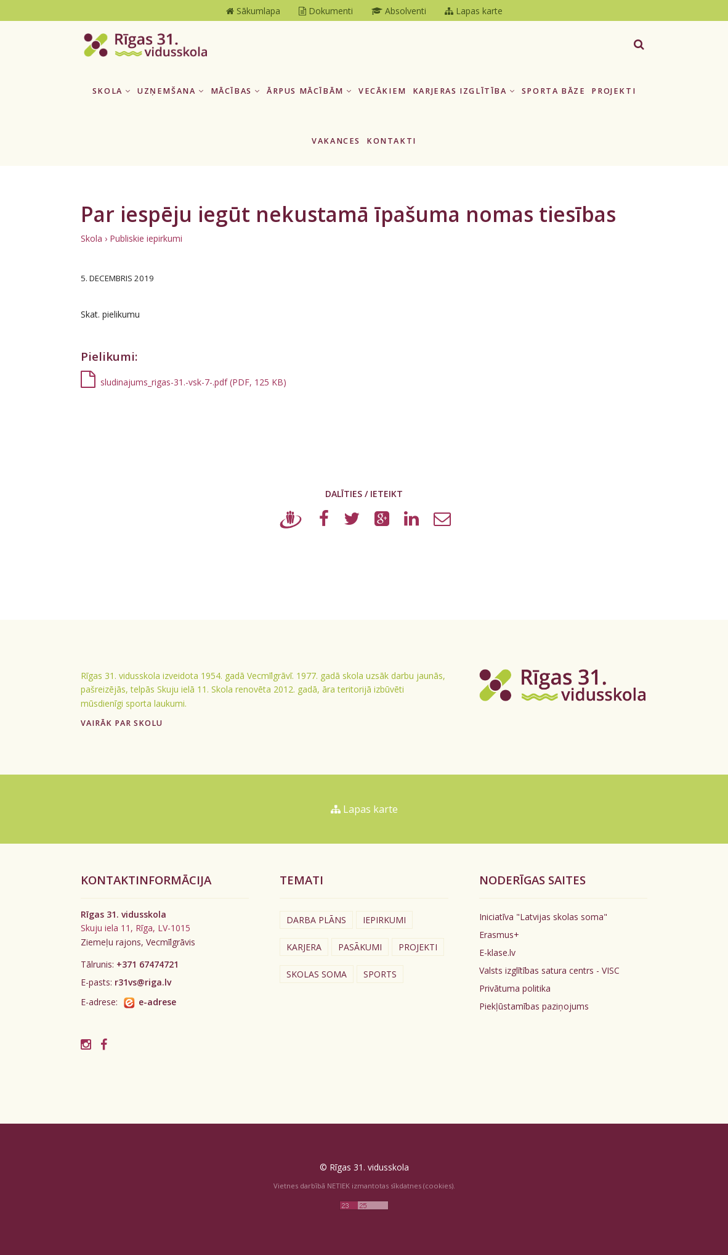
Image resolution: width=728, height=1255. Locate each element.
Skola (111, 91)
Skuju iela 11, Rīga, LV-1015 (135, 928)
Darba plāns (316, 920)
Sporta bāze (554, 91)
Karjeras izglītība (464, 91)
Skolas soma (316, 974)
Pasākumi (360, 947)
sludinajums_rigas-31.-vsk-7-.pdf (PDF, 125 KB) (183, 382)
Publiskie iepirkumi (146, 238)
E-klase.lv (497, 952)
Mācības (236, 91)
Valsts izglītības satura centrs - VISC (549, 970)
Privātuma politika (515, 988)
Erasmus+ (499, 934)
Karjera (304, 947)
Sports (380, 974)
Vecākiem (382, 91)
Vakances (336, 141)
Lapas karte (364, 809)
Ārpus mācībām (309, 91)
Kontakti (391, 141)
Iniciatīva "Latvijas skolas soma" (543, 917)
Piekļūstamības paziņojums (534, 1006)
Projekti (613, 91)
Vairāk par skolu (122, 723)
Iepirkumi (384, 920)
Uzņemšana (170, 91)
